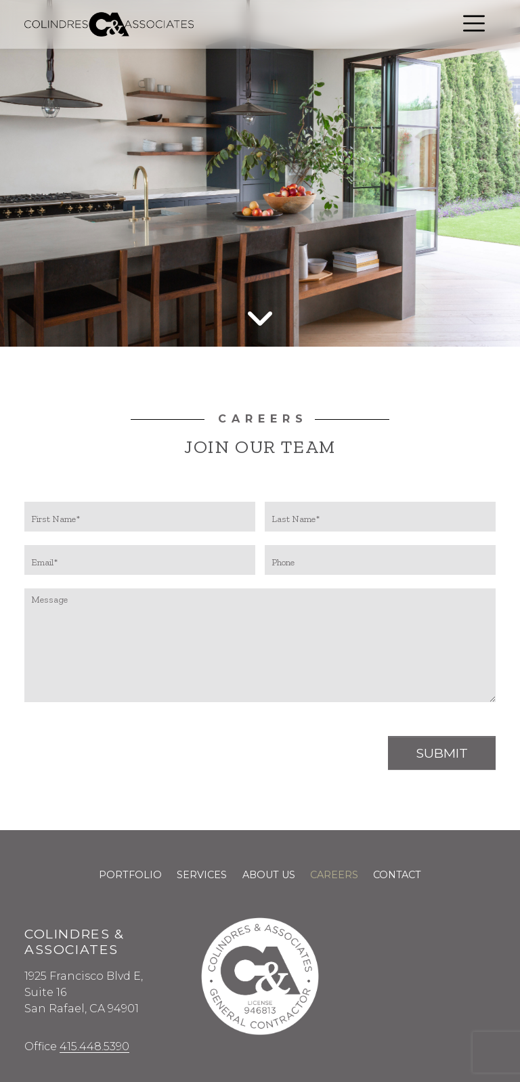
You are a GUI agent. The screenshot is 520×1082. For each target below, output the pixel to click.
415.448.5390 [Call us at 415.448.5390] (94, 1046)
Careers (334, 875)
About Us (268, 875)
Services (202, 875)
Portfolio (130, 875)
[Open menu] (474, 23)
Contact (397, 875)
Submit (442, 753)
